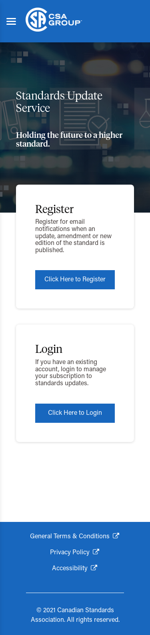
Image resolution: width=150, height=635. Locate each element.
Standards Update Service (59, 102)
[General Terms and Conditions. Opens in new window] (75, 536)
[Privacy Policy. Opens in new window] (75, 552)
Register (54, 209)
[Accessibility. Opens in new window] (75, 568)
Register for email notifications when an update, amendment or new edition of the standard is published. (73, 236)
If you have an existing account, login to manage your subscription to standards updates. (70, 373)
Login (48, 349)
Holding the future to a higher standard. (69, 139)
